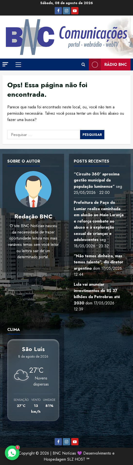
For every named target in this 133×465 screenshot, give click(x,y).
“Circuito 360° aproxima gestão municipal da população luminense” (96, 180)
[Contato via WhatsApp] (12, 453)
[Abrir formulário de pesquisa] (83, 64)
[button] (5, 64)
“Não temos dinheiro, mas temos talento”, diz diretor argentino (98, 262)
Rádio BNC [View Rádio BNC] (108, 64)
